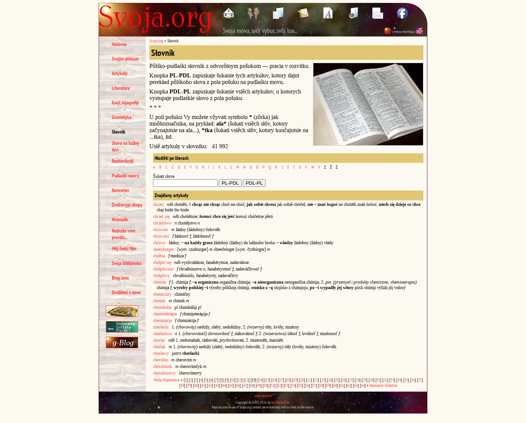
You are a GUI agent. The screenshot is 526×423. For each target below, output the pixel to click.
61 (342, 385)
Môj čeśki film (124, 248)
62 (349, 385)
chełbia (159, 255)
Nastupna (377, 385)
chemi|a (159, 282)
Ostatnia (391, 385)
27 (350, 379)
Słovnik (118, 131)
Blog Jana (120, 277)
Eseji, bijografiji (125, 102)
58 (321, 385)
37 (420, 379)
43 (217, 385)
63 (356, 385)
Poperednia (171, 379)
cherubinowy (164, 373)
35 (406, 379)
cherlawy (161, 353)
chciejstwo (162, 223)
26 (344, 379)
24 (330, 379)
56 (307, 385)
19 (295, 379)
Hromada (120, 219)
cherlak (159, 346)
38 (182, 385)
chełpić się (162, 262)
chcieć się (161, 216)
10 (233, 379)
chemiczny (162, 294)
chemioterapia (165, 313)
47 (245, 385)
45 (231, 385)
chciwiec (160, 229)
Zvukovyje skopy (127, 204)
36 (413, 379)
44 (224, 385)
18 (288, 379)
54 (293, 385)
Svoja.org (156, 40)
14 (260, 379)
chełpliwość (163, 269)
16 (274, 379)
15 (267, 379)
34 (399, 379)
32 (385, 379)
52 (279, 385)
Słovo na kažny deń (125, 146)
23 (323, 379)
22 (316, 379)
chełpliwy (162, 275)
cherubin (160, 359)
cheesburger (163, 249)
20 (302, 379)
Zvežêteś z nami (126, 292)
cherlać (159, 340)
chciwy (159, 242)
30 (371, 379)
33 (392, 379)
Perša (158, 379)
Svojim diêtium (125, 58)
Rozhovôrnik (123, 161)
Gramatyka (122, 117)
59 (328, 385)
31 (378, 379)
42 (210, 385)
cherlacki (160, 327)
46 (238, 385)
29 (364, 379)
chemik (159, 300)
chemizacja (162, 320)
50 (265, 385)
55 (300, 385)
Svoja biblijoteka (127, 263)
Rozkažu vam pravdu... (123, 234)
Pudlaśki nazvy (125, 175)
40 (196, 385)
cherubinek (162, 366)
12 (246, 379)
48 (252, 385)
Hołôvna (119, 44)
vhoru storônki (263, 395)
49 (258, 385)
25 (337, 379)
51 (272, 385)
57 (314, 385)
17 (281, 379)
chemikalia (162, 307)
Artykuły (119, 73)
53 (286, 385)
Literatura (121, 88)
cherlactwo (162, 333)
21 (309, 379)
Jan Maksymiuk (280, 402)
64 (363, 385)
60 (335, 385)
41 (203, 385)
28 (357, 379)
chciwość (161, 236)
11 (239, 379)
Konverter (120, 190)
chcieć (158, 204)
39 (189, 385)
